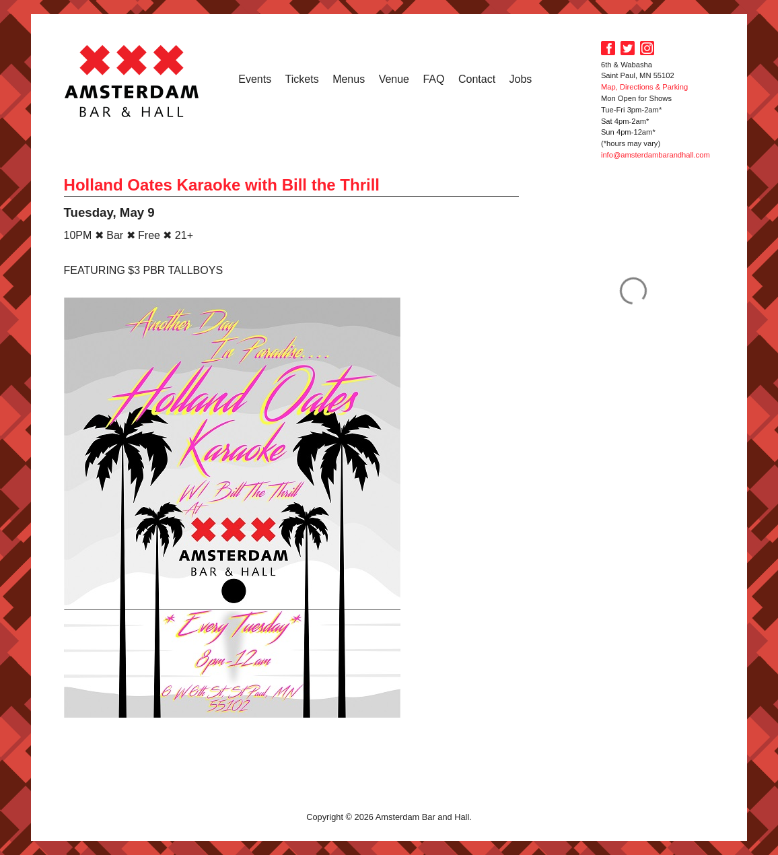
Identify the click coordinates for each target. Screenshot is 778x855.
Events (254, 79)
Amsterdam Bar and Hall (132, 80)
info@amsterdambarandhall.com (655, 155)
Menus (348, 79)
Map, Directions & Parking (644, 87)
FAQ (433, 79)
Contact (476, 79)
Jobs (520, 79)
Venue (394, 79)
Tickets (302, 79)
